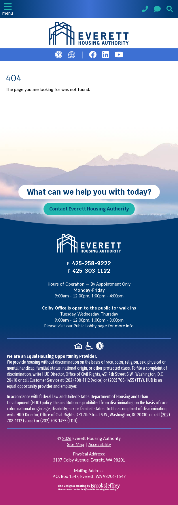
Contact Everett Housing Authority (89, 209)
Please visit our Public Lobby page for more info (89, 326)
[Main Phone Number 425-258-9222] (145, 9)
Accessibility (99, 444)
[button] (7, 9)
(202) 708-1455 (121, 380)
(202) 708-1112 (77, 380)
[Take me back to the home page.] (89, 33)
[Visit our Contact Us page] (157, 10)
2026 (66, 438)
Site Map (75, 444)
